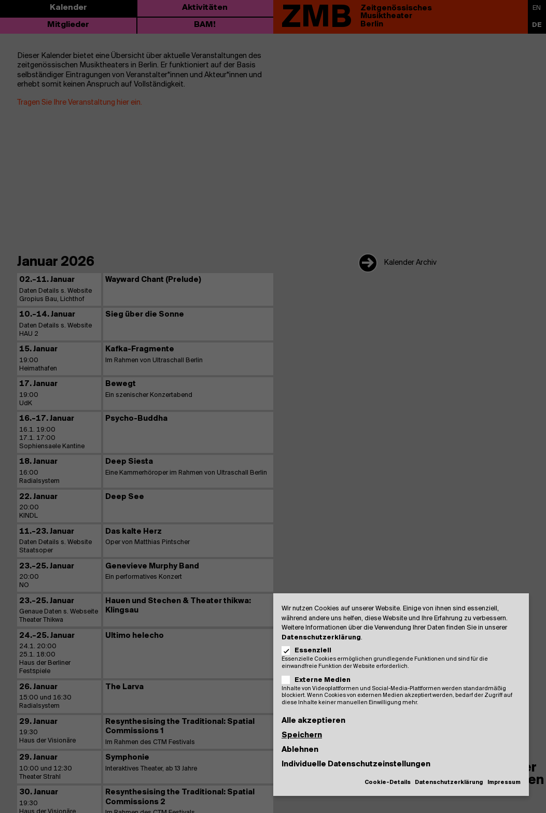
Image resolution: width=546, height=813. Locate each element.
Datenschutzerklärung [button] (449, 783)
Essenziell (310, 650)
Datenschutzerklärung (321, 637)
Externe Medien (319, 680)
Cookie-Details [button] (388, 783)
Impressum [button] (504, 783)
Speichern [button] (302, 735)
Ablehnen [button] (300, 750)
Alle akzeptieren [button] (313, 721)
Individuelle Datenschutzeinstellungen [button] (356, 764)
